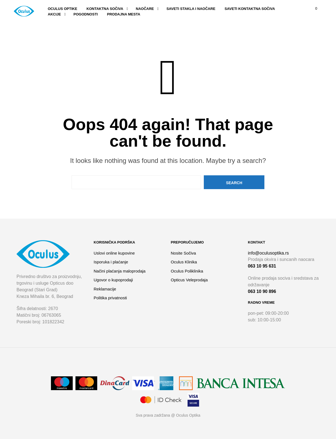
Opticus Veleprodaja (189, 279)
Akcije (54, 14)
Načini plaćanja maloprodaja (119, 271)
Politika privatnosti (110, 297)
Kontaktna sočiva (104, 9)
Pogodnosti (86, 14)
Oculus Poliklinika (187, 271)
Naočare (145, 9)
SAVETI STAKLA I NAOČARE (190, 9)
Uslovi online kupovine (114, 253)
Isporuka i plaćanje (111, 262)
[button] (313, 8)
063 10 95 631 (262, 266)
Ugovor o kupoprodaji (113, 279)
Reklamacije (105, 289)
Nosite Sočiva (183, 253)
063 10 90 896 (262, 291)
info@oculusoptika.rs (268, 253)
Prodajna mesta (123, 14)
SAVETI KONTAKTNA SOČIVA (249, 9)
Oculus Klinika (184, 262)
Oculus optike (62, 9)
